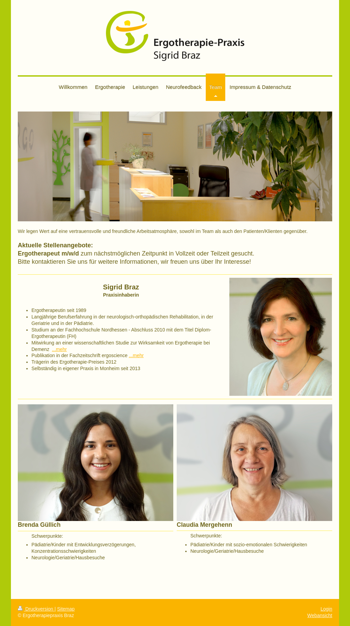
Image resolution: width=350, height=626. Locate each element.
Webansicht (319, 615)
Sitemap (66, 609)
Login (326, 609)
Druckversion (36, 609)
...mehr (59, 349)
